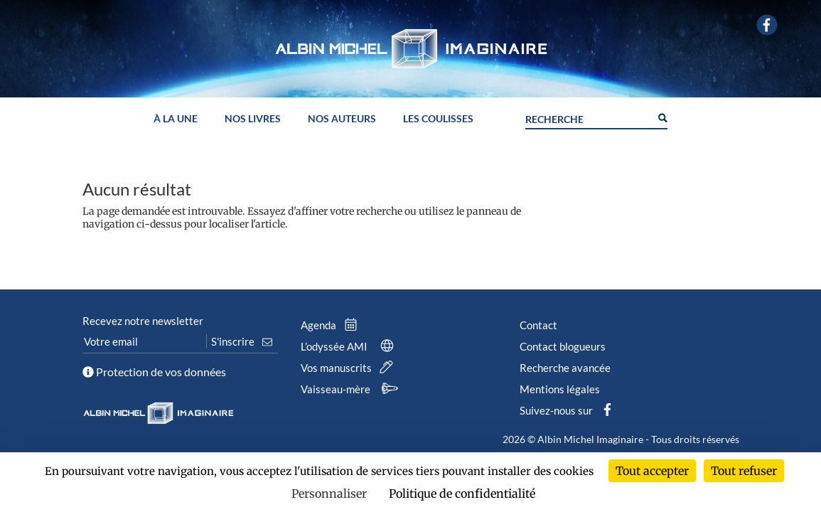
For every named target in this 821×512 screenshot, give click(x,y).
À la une (176, 119)
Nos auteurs (342, 119)
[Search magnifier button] (661, 116)
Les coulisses (438, 119)
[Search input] (588, 117)
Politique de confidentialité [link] (462, 493)
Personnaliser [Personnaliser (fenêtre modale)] (329, 493)
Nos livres (253, 119)
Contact (538, 325)
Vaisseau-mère (351, 389)
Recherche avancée (565, 367)
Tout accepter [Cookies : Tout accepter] (652, 471)
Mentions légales (560, 389)
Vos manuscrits (350, 367)
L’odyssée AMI (350, 346)
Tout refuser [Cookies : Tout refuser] (744, 471)
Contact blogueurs (563, 346)
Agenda (332, 325)
